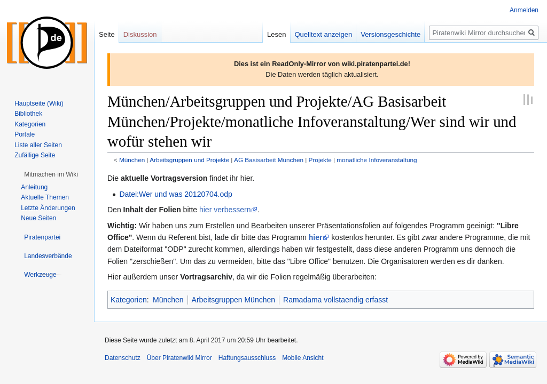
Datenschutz (122, 358)
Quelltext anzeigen (324, 34)
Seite (107, 34)
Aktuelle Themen (45, 197)
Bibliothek (28, 113)
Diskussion (140, 34)
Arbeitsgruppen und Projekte (189, 159)
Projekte (320, 159)
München (132, 159)
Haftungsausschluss (247, 358)
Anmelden (524, 10)
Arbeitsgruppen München (233, 299)
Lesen (276, 34)
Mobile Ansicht (302, 358)
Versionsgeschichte (390, 34)
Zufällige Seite (34, 155)
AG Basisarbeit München (268, 159)
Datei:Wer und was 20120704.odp (175, 194)
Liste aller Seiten (38, 145)
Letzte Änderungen (48, 208)
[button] (51, 174)
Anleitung (34, 187)
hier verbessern (225, 209)
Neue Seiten (38, 218)
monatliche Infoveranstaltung (377, 159)
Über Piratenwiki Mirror (179, 358)
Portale (24, 134)
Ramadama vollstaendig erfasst (335, 299)
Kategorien (129, 299)
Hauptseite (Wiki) (38, 103)
